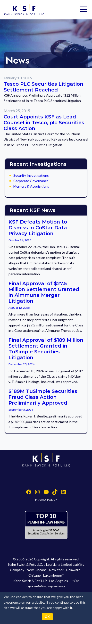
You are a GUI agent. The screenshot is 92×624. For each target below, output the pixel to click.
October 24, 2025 (19, 240)
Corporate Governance (31, 181)
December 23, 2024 (21, 364)
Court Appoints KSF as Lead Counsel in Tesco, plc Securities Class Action (44, 122)
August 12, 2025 (19, 307)
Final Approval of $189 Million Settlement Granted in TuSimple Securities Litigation (45, 348)
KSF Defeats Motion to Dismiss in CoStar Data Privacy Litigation (37, 227)
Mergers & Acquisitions (31, 186)
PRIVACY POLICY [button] (46, 499)
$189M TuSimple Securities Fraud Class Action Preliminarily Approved (42, 397)
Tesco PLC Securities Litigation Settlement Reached (43, 87)
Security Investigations (31, 175)
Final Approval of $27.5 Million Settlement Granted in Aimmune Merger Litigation (43, 292)
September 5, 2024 (20, 409)
